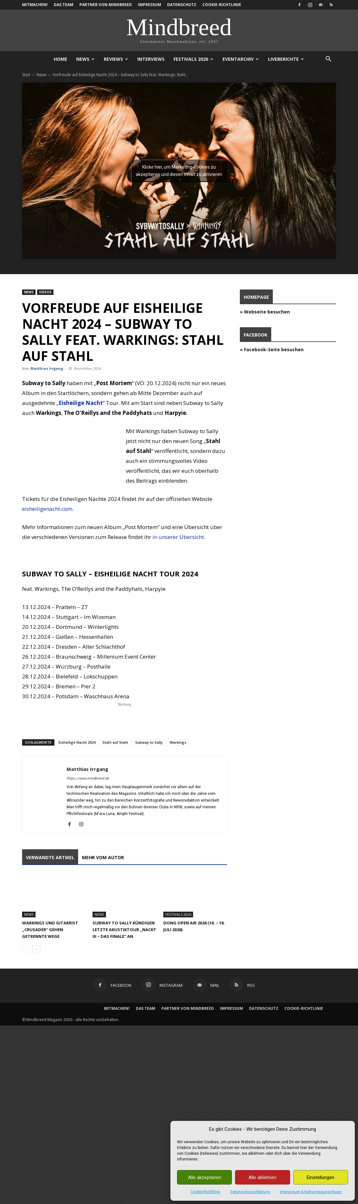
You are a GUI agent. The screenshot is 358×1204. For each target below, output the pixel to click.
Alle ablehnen (262, 1177)
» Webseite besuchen (265, 312)
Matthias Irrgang (46, 368)
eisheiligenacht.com (47, 508)
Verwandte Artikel (50, 857)
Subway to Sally (149, 742)
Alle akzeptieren (204, 1177)
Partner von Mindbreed (105, 4)
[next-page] (36, 949)
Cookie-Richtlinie (205, 1192)
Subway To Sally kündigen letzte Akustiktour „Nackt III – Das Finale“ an (124, 929)
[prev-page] (26, 949)
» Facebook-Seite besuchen (272, 349)
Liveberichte (286, 59)
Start (26, 74)
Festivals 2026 (193, 59)
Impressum (149, 4)
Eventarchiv (241, 59)
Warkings (178, 742)
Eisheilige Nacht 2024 (77, 742)
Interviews (151, 59)
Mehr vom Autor (103, 857)
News (85, 59)
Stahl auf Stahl (115, 742)
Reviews (116, 59)
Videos (45, 292)
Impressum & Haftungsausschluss (311, 1192)
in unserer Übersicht (178, 537)
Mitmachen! (35, 4)
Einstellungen (320, 1177)
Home (60, 59)
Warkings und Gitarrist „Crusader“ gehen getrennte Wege (50, 929)
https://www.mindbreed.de (88, 778)
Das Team (63, 4)
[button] (328, 60)
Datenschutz (181, 4)
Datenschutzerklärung (250, 1192)
